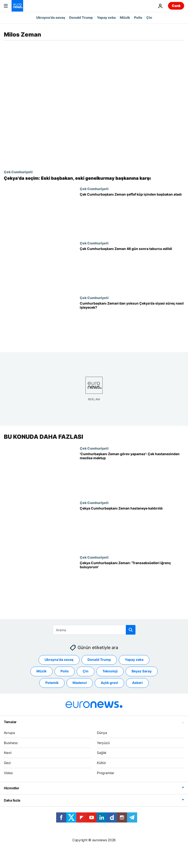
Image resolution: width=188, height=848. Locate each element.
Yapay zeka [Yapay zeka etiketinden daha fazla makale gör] (134, 660)
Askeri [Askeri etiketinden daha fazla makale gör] (137, 683)
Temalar (10, 722)
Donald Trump (81, 17)
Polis (138, 17)
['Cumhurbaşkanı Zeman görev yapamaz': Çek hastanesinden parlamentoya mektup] (132, 473)
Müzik (125, 17)
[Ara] (94, 630)
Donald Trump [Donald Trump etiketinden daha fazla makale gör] (99, 660)
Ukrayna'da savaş (50, 17)
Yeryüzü (103, 743)
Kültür (101, 763)
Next (8, 753)
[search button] (130, 630)
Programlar (105, 773)
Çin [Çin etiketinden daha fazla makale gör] (85, 671)
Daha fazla (12, 800)
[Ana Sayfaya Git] (17, 6)
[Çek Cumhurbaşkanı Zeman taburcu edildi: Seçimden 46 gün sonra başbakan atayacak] (132, 268)
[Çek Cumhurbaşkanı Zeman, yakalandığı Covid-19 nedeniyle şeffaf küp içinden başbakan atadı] (132, 214)
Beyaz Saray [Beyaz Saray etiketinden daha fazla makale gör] (142, 671)
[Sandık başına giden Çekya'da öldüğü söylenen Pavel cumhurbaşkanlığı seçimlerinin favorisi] (94, 178)
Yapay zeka (106, 17)
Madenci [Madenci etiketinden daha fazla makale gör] (80, 683)
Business (11, 743)
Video (8, 773)
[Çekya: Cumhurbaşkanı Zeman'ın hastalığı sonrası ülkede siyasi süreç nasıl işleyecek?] (132, 322)
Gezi (7, 763)
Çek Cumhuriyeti (18, 172)
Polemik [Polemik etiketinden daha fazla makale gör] (52, 683)
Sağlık (102, 753)
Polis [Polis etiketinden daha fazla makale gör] (64, 671)
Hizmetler (11, 788)
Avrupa (9, 733)
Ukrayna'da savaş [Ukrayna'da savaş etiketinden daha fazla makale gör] (59, 660)
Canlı (176, 6)
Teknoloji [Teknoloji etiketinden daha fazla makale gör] (110, 671)
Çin (149, 17)
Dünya (102, 733)
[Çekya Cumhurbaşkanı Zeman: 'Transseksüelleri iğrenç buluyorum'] (132, 582)
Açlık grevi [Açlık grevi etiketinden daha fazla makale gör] (109, 683)
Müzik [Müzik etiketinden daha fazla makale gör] (41, 671)
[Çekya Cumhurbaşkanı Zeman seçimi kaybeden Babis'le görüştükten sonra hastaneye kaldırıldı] (132, 527)
